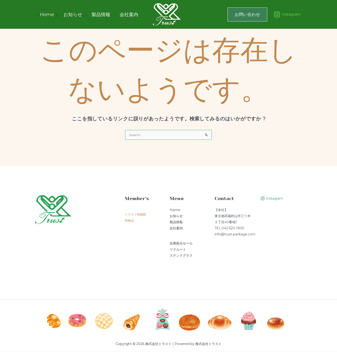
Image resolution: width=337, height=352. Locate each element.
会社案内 (122, 14)
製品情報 (96, 14)
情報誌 (130, 221)
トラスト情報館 (136, 215)
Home (47, 14)
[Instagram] (287, 14)
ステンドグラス (181, 256)
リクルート (178, 250)
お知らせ (70, 14)
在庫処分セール (181, 244)
